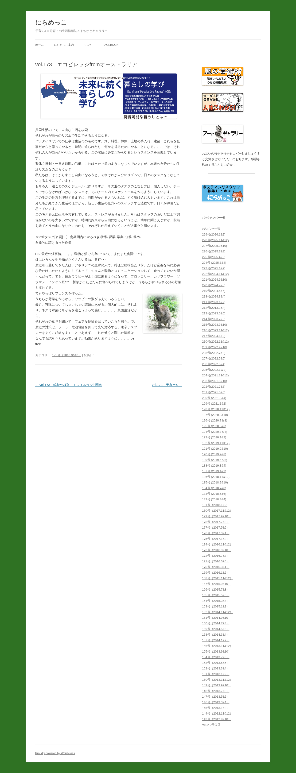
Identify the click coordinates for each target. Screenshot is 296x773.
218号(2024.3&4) (213, 296)
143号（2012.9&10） (216, 719)
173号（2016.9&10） (66, 355)
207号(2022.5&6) (213, 358)
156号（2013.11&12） (217, 646)
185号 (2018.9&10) (215, 482)
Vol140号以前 (211, 725)
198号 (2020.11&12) (216, 409)
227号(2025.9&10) (214, 245)
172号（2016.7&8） (215, 555)
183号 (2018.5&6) (214, 493)
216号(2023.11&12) (215, 330)
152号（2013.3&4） (215, 668)
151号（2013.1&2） (215, 674)
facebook (110, 44)
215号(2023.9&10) (214, 324)
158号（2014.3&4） (215, 634)
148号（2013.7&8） (215, 691)
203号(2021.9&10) (214, 381)
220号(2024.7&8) (213, 285)
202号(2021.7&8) (213, 386)
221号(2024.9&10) (214, 279)
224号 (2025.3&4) (214, 262)
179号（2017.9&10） (216, 516)
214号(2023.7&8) (213, 319)
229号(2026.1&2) (213, 234)
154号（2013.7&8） (215, 657)
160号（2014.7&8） (215, 623)
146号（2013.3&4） (215, 702)
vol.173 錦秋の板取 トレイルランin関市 (68, 385)
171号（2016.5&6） (215, 561)
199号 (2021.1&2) (214, 403)
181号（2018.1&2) (214, 505)
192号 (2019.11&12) (216, 443)
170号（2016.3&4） (215, 567)
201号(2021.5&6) (213, 392)
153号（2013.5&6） (215, 663)
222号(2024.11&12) (215, 274)
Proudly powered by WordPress (55, 753)
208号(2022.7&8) (213, 353)
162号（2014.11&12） (217, 612)
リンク (88, 44)
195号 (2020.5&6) (214, 426)
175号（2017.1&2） (215, 539)
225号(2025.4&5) (213, 257)
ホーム (39, 44)
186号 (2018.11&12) (216, 477)
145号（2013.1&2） (215, 708)
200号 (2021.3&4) (214, 398)
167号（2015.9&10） (216, 584)
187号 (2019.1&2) (214, 471)
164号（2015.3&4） (215, 601)
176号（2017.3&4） (215, 533)
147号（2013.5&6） (215, 696)
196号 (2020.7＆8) (214, 420)
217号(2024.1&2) (213, 336)
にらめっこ (51, 22)
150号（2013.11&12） (217, 679)
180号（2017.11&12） (217, 510)
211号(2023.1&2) (213, 302)
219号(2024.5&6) (213, 291)
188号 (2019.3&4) (214, 465)
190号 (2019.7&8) (214, 454)
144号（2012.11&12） (217, 713)
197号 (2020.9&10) (215, 415)
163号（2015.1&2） (215, 606)
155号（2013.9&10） (216, 651)
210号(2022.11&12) (215, 341)
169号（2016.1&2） (215, 572)
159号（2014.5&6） (215, 629)
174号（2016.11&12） (217, 544)
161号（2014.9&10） (216, 617)
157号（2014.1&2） (215, 640)
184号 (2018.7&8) (214, 488)
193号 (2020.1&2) (214, 437)
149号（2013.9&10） (216, 685)
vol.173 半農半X (167, 385)
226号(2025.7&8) (213, 251)
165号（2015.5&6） (215, 595)
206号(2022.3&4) (213, 364)
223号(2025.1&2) (213, 268)
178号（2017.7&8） (215, 522)
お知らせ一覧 (211, 229)
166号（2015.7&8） (215, 589)
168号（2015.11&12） (217, 578)
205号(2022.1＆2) (214, 369)
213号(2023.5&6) (213, 313)
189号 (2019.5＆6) (214, 460)
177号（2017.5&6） (215, 527)
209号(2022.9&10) (214, 347)
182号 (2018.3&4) (214, 499)
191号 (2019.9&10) (215, 448)
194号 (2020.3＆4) (214, 431)
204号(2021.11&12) (215, 375)
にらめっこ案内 (64, 44)
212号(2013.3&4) (213, 307)
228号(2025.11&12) (215, 240)
